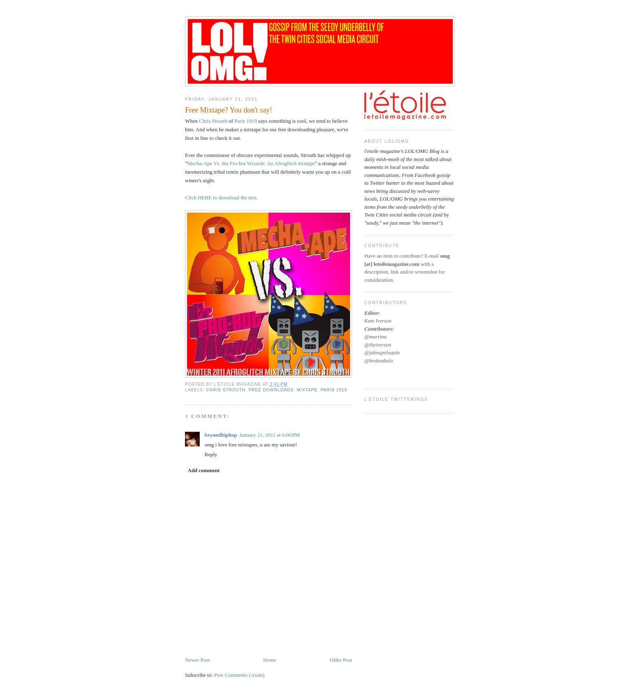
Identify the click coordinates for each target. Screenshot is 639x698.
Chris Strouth (213, 121)
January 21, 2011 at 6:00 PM (270, 435)
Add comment (204, 470)
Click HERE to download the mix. (221, 197)
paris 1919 (334, 390)
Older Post (341, 660)
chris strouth (225, 390)
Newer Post (197, 660)
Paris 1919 (245, 121)
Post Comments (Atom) (239, 675)
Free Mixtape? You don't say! (228, 110)
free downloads (271, 390)
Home (269, 660)
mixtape (307, 390)
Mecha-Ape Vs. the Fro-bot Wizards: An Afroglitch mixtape (251, 163)
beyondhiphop (221, 435)
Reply (211, 454)
